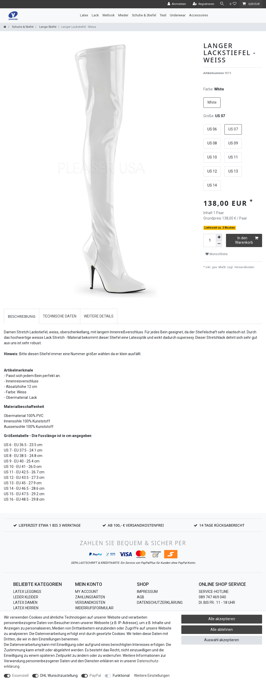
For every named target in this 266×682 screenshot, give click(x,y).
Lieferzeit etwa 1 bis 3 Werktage (50, 525)
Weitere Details (99, 316)
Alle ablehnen (221, 629)
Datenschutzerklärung (160, 602)
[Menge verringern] (219, 244)
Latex (84, 15)
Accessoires (198, 15)
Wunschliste (216, 254)
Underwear (177, 15)
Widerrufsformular (94, 608)
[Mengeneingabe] (209, 240)
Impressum (147, 592)
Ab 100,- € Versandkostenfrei (136, 525)
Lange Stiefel (47, 27)
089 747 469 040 (212, 597)
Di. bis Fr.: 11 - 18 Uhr (217, 602)
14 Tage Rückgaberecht (221, 525)
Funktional (121, 675)
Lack (95, 15)
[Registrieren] (202, 4)
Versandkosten (244, 267)
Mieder (123, 15)
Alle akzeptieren (221, 619)
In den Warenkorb (246, 240)
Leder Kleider (25, 597)
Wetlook (108, 15)
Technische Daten (59, 316)
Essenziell (20, 675)
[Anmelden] (176, 4)
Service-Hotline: (214, 592)
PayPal (95, 675)
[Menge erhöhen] (219, 237)
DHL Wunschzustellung (59, 675)
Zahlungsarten (90, 597)
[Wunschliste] (233, 4)
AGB (140, 597)
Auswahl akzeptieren (221, 640)
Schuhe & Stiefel (144, 15)
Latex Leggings (27, 592)
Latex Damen (25, 602)
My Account (86, 592)
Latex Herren (25, 608)
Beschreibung (21, 316)
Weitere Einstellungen (152, 675)
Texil (163, 15)
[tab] (21, 316)
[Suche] (221, 4)
